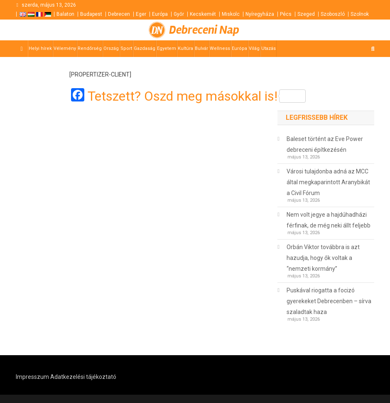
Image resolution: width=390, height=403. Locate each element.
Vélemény (65, 48)
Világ (254, 48)
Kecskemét (203, 14)
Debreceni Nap (204, 30)
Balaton (65, 14)
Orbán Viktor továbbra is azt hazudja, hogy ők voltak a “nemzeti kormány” (323, 258)
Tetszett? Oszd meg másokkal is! (197, 96)
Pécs (286, 14)
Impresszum (32, 376)
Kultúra (185, 48)
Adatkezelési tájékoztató (83, 376)
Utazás (268, 48)
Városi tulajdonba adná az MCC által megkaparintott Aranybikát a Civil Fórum (328, 182)
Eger (141, 14)
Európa (160, 14)
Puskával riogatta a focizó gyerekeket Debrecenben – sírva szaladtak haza (329, 301)
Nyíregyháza (259, 14)
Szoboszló (333, 14)
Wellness (220, 48)
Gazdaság (144, 48)
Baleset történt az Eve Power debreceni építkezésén (325, 144)
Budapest (91, 14)
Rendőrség (90, 48)
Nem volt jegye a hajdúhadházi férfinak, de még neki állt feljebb (328, 220)
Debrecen (119, 14)
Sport (126, 48)
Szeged (306, 14)
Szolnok (360, 14)
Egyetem (166, 48)
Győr (179, 14)
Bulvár (201, 48)
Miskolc (231, 14)
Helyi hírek (40, 48)
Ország (111, 48)
